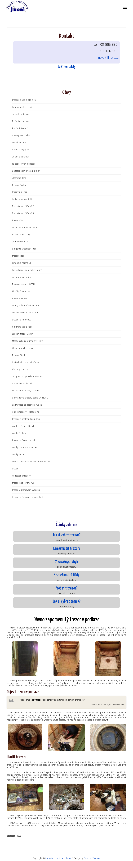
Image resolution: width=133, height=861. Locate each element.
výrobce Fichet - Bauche (24, 426)
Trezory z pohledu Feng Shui (26, 419)
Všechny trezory (20, 369)
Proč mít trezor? (20, 128)
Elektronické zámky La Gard (25, 390)
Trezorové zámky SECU (23, 284)
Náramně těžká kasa (22, 326)
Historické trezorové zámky (25, 362)
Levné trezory (19, 142)
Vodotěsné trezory (21, 475)
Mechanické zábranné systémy (27, 341)
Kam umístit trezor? (22, 107)
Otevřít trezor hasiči (22, 383)
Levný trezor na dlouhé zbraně (27, 270)
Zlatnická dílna (19, 178)
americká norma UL (21, 263)
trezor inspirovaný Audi (23, 482)
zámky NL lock (19, 433)
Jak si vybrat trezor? (66, 535)
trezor (15, 468)
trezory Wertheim (21, 135)
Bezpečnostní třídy (66, 575)
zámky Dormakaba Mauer (24, 447)
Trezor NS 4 (18, 220)
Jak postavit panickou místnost (27, 376)
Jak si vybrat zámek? (67, 602)
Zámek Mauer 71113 (21, 241)
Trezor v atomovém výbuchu (26, 490)
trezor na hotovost (21, 319)
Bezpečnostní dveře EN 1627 (26, 171)
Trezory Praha (19, 185)
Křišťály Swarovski (21, 291)
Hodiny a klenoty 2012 (22, 199)
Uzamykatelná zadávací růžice (27, 404)
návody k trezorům (21, 277)
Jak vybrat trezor (20, 114)
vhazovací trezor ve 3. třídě (25, 312)
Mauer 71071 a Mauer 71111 (24, 227)
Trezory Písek (18, 355)
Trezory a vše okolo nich (24, 100)
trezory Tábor (18, 255)
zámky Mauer (18, 454)
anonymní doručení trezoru (25, 305)
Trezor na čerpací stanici (24, 440)
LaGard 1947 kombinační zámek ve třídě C (32, 461)
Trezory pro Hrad (19, 192)
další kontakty (66, 67)
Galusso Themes (92, 858)
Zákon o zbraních (20, 156)
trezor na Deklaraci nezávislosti (27, 497)
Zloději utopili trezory (22, 348)
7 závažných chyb (20, 121)
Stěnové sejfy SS (20, 149)
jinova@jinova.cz (107, 57)
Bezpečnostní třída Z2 (23, 206)
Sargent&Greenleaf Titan (24, 248)
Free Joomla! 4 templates (58, 858)
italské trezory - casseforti (25, 412)
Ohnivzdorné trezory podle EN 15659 (30, 397)
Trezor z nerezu (19, 298)
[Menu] (125, 7)
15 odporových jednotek (23, 163)
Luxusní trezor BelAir (22, 334)
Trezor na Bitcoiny (21, 234)
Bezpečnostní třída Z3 (23, 213)
